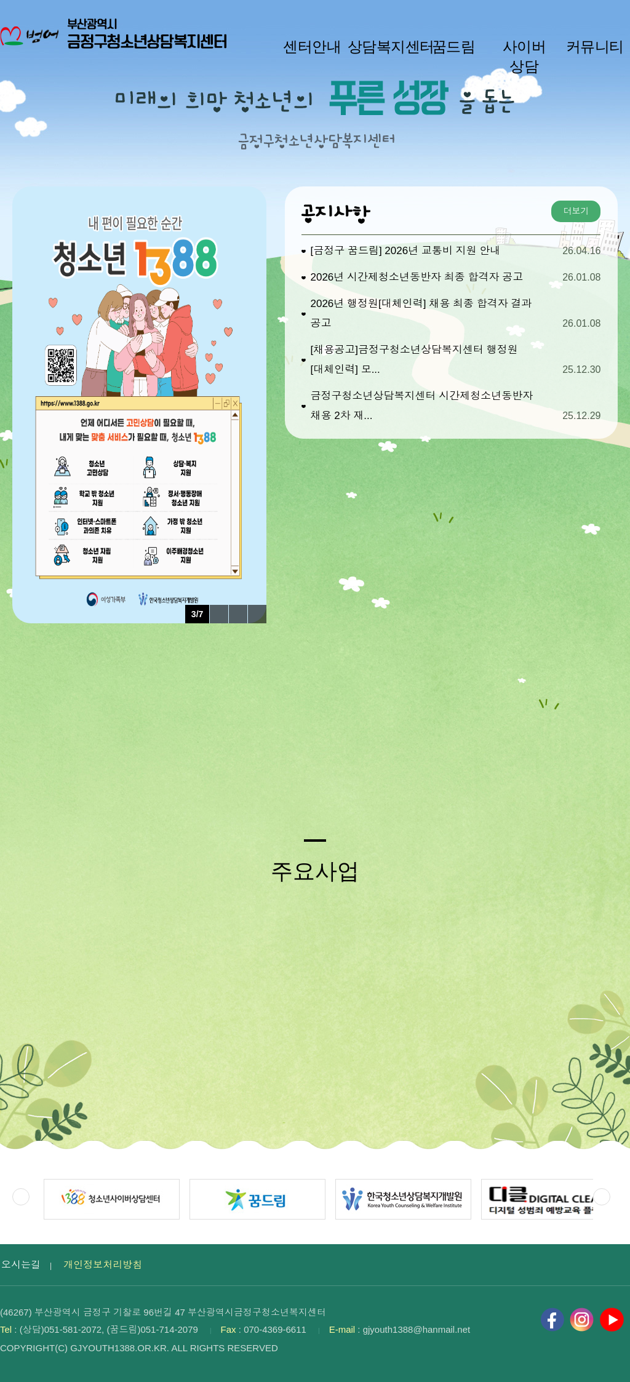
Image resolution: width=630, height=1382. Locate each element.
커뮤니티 (595, 47)
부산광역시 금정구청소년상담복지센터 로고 (117, 43)
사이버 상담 (524, 56)
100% (546, 13)
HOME (591, 13)
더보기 (576, 211)
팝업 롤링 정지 (238, 614)
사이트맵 (612, 13)
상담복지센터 (383, 47)
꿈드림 (454, 47)
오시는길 (21, 1265)
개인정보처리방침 (102, 1265)
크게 (572, 13)
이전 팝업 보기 (219, 614)
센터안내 (312, 47)
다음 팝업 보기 (257, 614)
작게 (513, 13)
